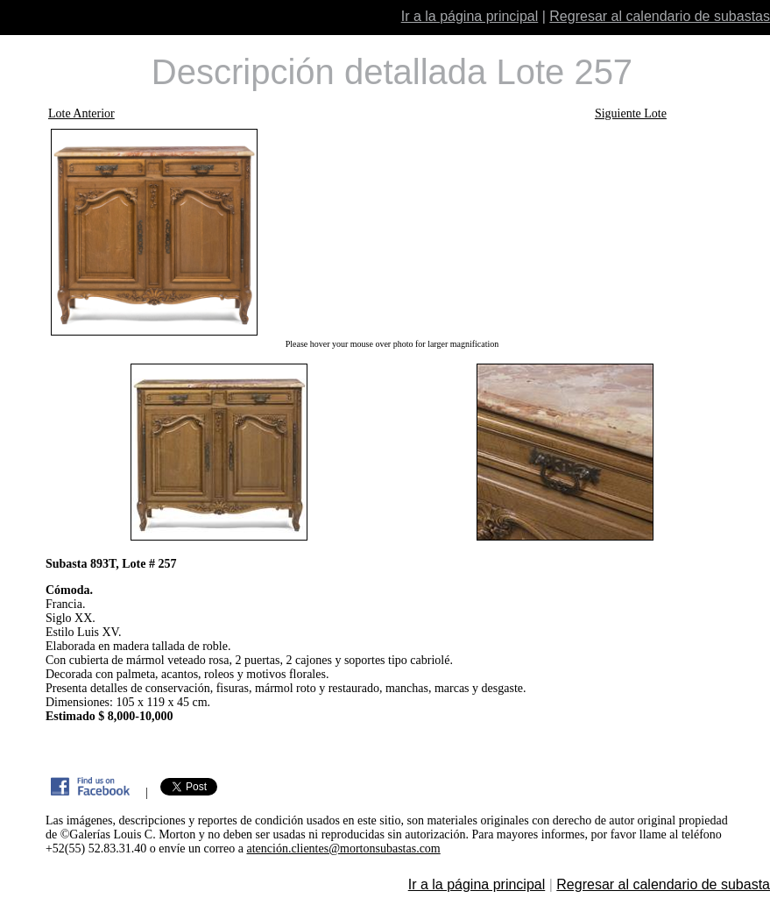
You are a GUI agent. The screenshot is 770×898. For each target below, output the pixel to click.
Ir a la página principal (470, 16)
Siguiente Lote (631, 113)
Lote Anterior (81, 113)
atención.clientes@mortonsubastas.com (343, 848)
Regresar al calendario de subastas (659, 16)
